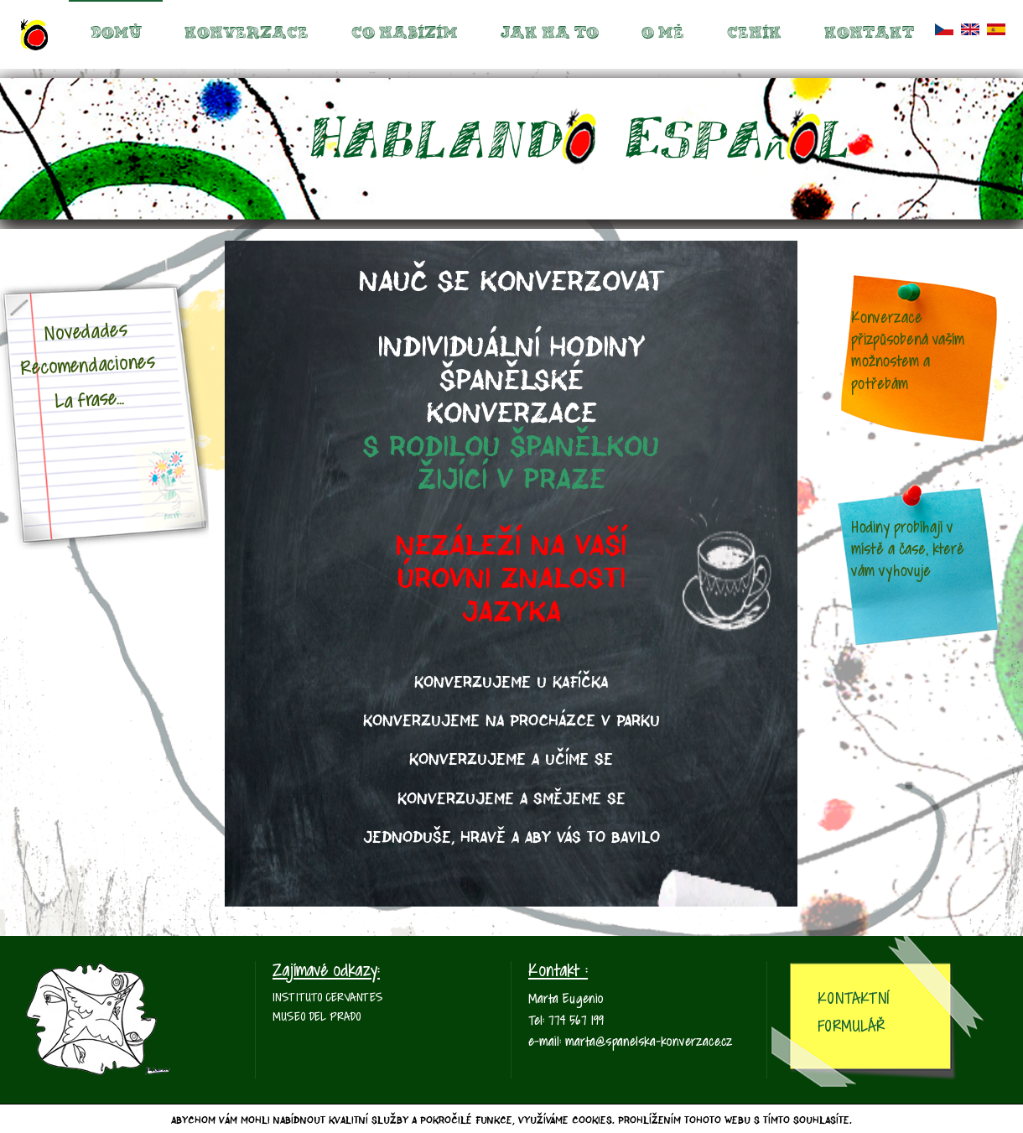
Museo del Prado (317, 1018)
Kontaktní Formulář (853, 1013)
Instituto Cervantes (328, 998)
